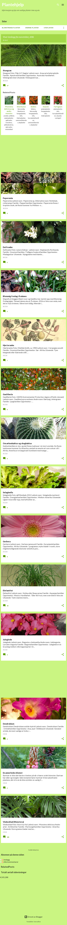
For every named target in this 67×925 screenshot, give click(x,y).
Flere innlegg (33, 850)
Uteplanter (48, 28)
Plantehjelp (13, 4)
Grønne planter (32, 28)
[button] (62, 85)
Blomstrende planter (11, 28)
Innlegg (6, 859)
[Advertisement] (33, 153)
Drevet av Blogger (33, 917)
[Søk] (58, 5)
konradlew (37, 921)
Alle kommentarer (10, 862)
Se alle (5, 40)
